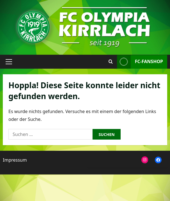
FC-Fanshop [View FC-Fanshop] (140, 62)
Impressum (15, 160)
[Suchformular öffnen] (111, 62)
